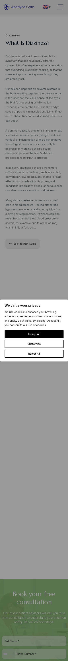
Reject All (34, 353)
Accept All (34, 334)
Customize (34, 343)
